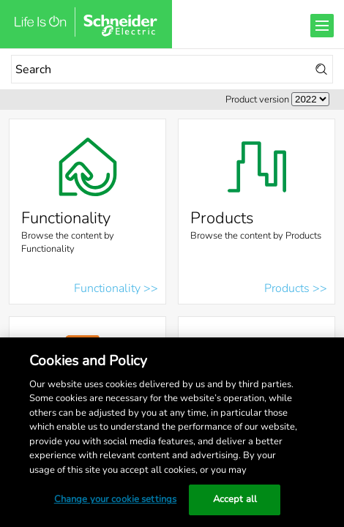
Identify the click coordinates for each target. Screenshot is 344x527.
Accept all (235, 499)
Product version (257, 99)
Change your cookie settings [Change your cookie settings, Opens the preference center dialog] (115, 499)
